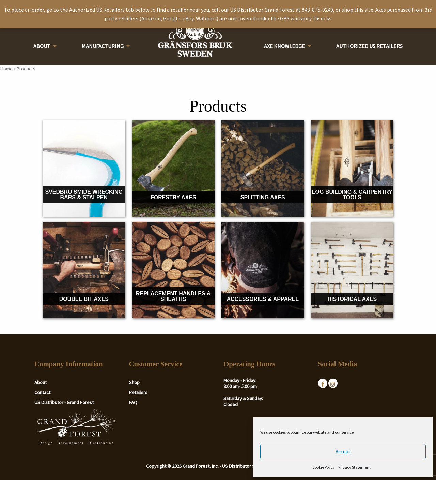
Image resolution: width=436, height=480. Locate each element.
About (41, 46)
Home (6, 69)
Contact (42, 392)
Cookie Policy (323, 467)
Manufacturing (103, 46)
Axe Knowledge (284, 46)
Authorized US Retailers (369, 46)
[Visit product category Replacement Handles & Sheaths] (173, 270)
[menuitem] (43, 48)
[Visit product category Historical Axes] (352, 270)
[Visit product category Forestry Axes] (173, 168)
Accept (343, 451)
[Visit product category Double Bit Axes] (84, 270)
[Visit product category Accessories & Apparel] (262, 270)
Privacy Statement (354, 467)
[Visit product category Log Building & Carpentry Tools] (352, 168)
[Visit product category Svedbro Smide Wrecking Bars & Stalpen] (84, 168)
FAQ (133, 402)
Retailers (138, 392)
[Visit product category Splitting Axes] (262, 168)
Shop (134, 382)
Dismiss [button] (322, 18)
